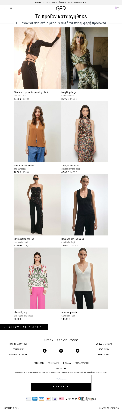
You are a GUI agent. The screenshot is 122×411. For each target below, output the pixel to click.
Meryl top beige (68, 92)
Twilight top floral (69, 165)
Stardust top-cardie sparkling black (31, 92)
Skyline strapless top (24, 239)
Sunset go (21, 169)
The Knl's (21, 95)
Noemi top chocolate (24, 165)
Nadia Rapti (22, 242)
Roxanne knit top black (72, 239)
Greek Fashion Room (61, 340)
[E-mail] (61, 379)
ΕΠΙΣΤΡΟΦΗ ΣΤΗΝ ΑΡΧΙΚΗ (24, 326)
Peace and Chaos (25, 315)
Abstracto (69, 95)
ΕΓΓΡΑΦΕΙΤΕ (61, 386)
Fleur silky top (20, 312)
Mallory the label (72, 169)
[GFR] (61, 8)
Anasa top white (69, 312)
